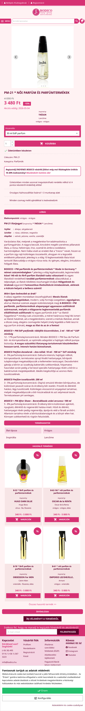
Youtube (71, 655)
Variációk (23, 519)
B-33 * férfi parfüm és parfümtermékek (23, 491)
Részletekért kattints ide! (38, 172)
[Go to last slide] (16, 57)
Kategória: (9, 161)
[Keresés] (45, 21)
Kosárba (48, 143)
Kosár (26, 656)
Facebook (71, 647)
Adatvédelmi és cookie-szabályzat (67, 705)
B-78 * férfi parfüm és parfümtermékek (23, 567)
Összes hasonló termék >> (42, 604)
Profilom (27, 644)
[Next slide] (69, 57)
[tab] (39, 86)
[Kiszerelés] (42, 133)
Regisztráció (29, 652)
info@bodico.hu (9, 662)
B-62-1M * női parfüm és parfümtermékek (61, 491)
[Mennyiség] (7, 144)
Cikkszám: (8, 157)
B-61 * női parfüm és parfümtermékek (61, 567)
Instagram (72, 651)
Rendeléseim (29, 648)
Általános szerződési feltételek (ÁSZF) (52, 647)
